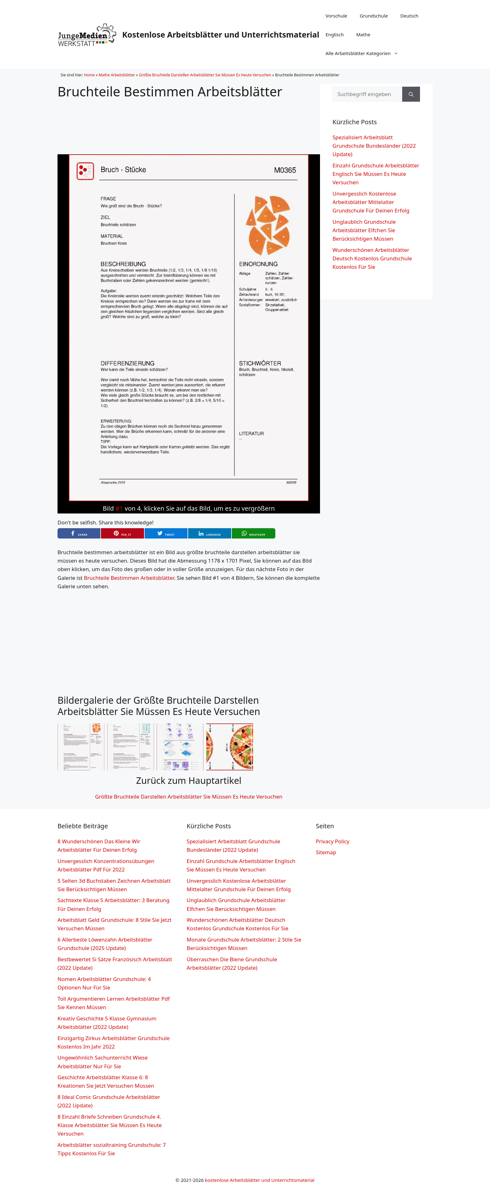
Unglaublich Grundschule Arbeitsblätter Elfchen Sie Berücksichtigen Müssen (364, 230)
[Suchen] (411, 94)
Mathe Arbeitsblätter (116, 75)
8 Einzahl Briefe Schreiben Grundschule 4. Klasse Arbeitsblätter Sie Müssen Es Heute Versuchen (110, 1125)
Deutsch (409, 16)
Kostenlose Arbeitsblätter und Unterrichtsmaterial (220, 34)
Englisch (335, 34)
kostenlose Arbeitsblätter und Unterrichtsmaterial (260, 1180)
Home (89, 75)
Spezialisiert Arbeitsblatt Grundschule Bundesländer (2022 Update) (374, 146)
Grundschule (374, 16)
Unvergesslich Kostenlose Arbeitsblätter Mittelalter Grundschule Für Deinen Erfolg (370, 202)
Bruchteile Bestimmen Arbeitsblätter (129, 577)
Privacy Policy (332, 841)
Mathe (363, 34)
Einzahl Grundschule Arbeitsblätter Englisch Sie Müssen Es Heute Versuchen (375, 174)
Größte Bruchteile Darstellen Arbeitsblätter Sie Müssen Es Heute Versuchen (205, 75)
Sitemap (326, 852)
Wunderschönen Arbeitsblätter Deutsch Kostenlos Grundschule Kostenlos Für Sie (372, 258)
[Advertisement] (189, 122)
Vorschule (336, 16)
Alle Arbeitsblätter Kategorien (365, 53)
